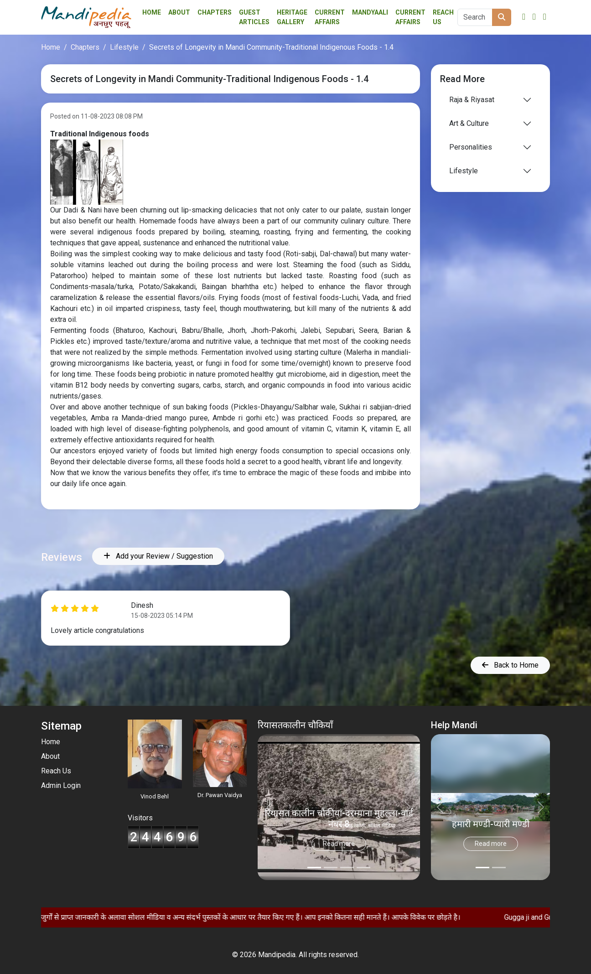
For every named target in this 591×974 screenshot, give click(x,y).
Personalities (470, 147)
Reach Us (443, 17)
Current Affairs (410, 17)
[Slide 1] (330, 867)
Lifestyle (124, 47)
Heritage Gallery (292, 17)
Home (151, 12)
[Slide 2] (347, 867)
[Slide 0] (314, 867)
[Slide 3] (363, 867)
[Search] (475, 17)
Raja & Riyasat (471, 99)
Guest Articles (254, 17)
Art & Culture (469, 123)
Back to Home (510, 665)
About (179, 12)
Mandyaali (370, 12)
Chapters (214, 12)
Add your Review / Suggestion (158, 556)
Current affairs (330, 17)
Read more (339, 843)
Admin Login (61, 785)
